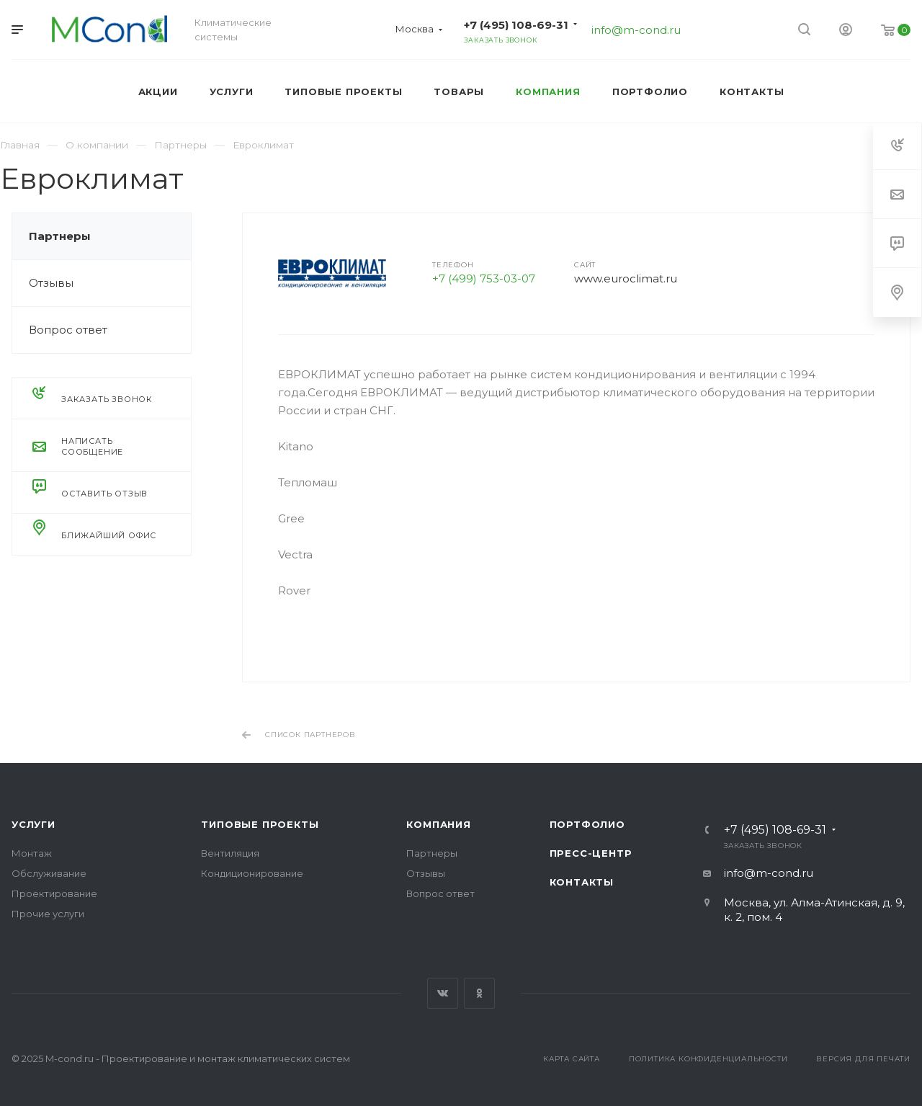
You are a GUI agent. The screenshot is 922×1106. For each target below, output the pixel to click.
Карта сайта (571, 1058)
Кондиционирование (252, 873)
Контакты (582, 882)
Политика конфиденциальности (708, 1058)
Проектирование (54, 893)
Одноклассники (479, 993)
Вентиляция (230, 853)
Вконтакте (442, 993)
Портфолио (587, 824)
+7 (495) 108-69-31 (516, 25)
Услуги (33, 824)
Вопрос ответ (68, 329)
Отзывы (51, 283)
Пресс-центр (591, 853)
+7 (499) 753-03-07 (483, 278)
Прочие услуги (48, 913)
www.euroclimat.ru (625, 278)
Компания (438, 824)
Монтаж (32, 853)
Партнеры (60, 236)
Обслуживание (49, 873)
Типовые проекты (259, 824)
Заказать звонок (500, 40)
